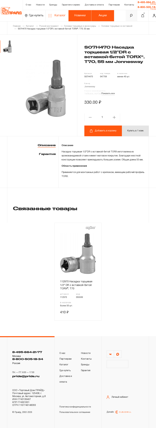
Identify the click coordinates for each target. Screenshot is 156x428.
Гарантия (47, 154)
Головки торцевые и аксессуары (80, 26)
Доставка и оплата (94, 5)
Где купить (34, 15)
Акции (103, 15)
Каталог (57, 15)
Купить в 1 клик (135, 131)
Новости (40, 5)
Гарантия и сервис (71, 5)
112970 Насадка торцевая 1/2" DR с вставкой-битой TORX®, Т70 (76, 285)
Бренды (53, 5)
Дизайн (119, 412)
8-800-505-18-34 (27, 359)
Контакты (129, 5)
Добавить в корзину (103, 130)
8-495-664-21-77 (27, 352)
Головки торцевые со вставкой (116, 26)
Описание (47, 145)
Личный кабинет (117, 397)
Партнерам (114, 5)
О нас (28, 5)
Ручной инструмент (49, 26)
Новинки (80, 15)
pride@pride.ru (25, 376)
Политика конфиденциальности (75, 407)
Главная (17, 26)
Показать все (108, 94)
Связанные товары (45, 208)
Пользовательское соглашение (74, 412)
